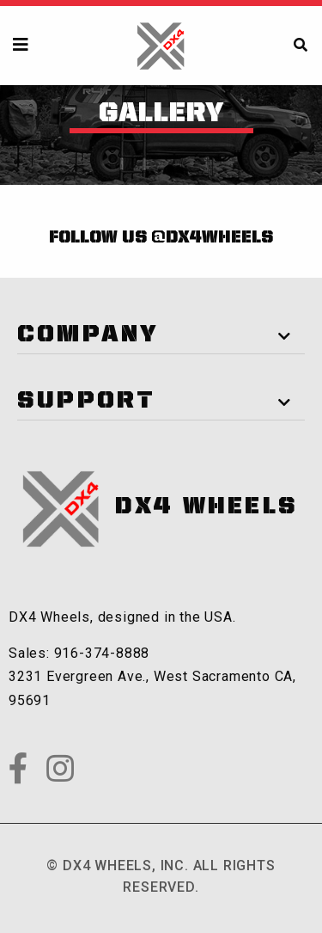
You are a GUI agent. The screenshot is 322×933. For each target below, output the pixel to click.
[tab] (161, 329)
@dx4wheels (212, 238)
